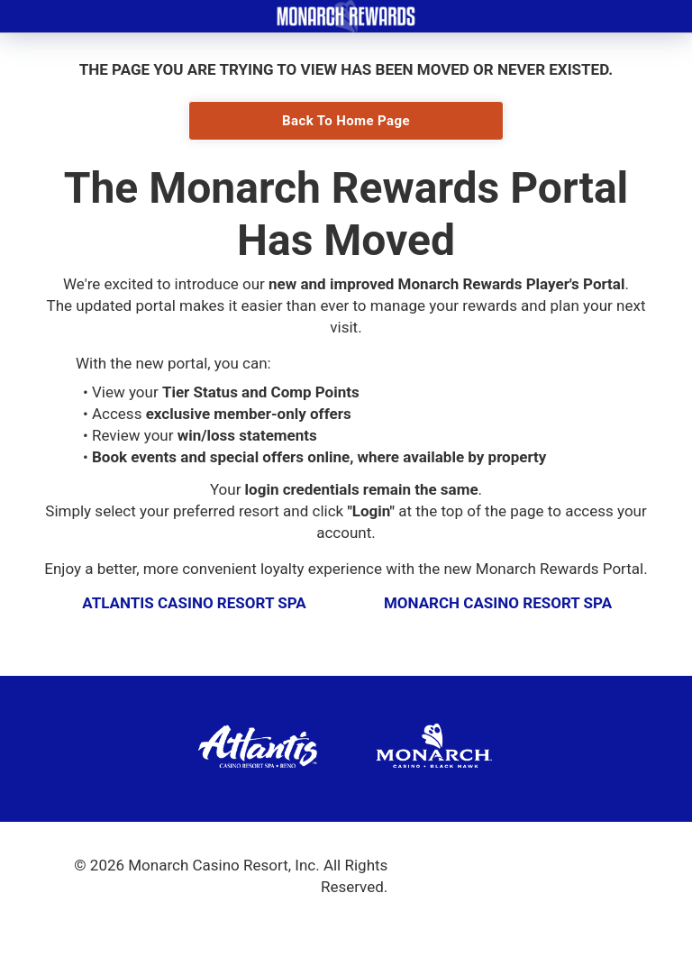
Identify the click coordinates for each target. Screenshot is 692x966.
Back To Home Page (346, 121)
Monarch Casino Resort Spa (498, 603)
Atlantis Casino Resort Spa (193, 603)
